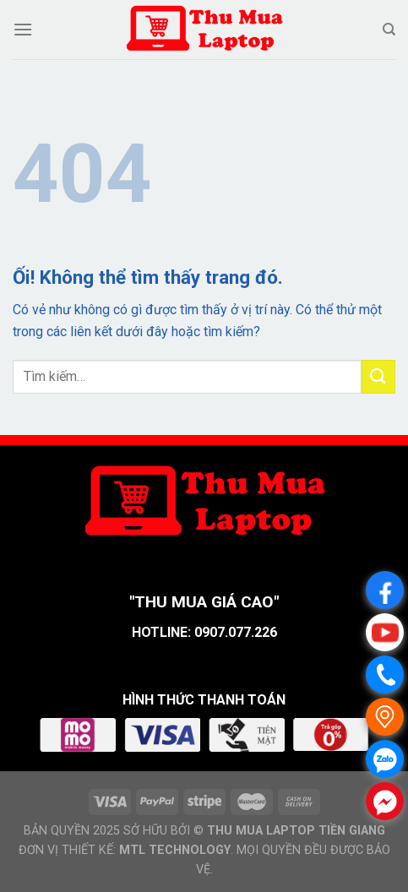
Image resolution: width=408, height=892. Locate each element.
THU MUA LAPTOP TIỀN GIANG (296, 831)
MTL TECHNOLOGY (175, 850)
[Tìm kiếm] (389, 30)
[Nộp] (378, 376)
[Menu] (23, 29)
